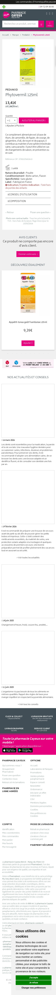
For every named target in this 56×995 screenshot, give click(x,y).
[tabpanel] (28, 310)
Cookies (34, 810)
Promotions (36, 773)
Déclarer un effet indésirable (38, 795)
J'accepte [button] (33, 977)
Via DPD (14, 727)
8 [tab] (39, 353)
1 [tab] (7, 353)
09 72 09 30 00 (42, 727)
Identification (8, 829)
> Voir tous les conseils (28, 704)
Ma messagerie (9, 847)
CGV (32, 799)
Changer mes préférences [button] (34, 988)
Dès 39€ (42, 716)
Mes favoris (7, 843)
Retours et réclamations (13, 782)
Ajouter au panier (34, 121)
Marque (15, 35)
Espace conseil (37, 782)
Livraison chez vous (39, 833)
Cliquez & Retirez (14, 715)
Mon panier (7, 840)
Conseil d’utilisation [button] (22, 195)
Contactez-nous (9, 779)
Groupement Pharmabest (8, 771)
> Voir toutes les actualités (28, 557)
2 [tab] (12, 353)
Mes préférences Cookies (38, 815)
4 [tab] (21, 353)
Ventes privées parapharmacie (37, 778)
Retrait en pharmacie (39, 829)
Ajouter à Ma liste (14, 125)
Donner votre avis (28, 254)
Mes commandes (10, 836)
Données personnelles (41, 806)
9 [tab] (43, 353)
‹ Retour (9, 213)
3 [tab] (16, 353)
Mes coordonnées (11, 833)
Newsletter (35, 786)
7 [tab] (34, 353)
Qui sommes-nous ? (12, 766)
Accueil (5, 35)
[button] (11, 120)
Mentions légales (38, 803)
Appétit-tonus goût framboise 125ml (28, 322)
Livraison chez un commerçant (38, 838)
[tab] (28, 194)
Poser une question (11, 775)
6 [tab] (30, 353)
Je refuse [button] (33, 982)
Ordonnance (36, 789)
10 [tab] (48, 353)
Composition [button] (17, 201)
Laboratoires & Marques (41, 769)
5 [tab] (25, 353)
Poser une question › (40, 212)
